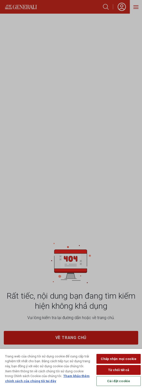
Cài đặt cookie (118, 381)
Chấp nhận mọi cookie (118, 359)
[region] (71, 369)
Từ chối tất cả (118, 370)
